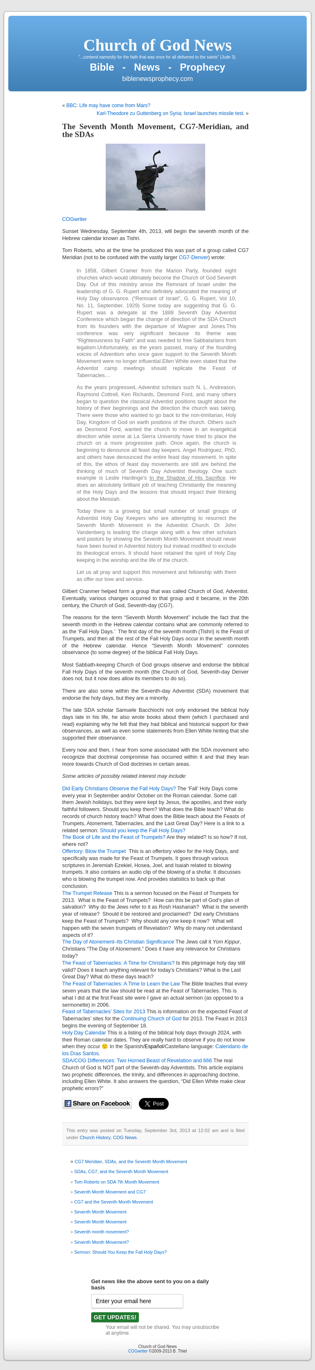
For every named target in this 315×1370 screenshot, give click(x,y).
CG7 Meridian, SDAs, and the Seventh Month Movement (131, 1161)
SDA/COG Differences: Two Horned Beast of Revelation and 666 (137, 1061)
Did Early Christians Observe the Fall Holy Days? (119, 789)
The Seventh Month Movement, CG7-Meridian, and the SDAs (155, 130)
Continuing (133, 1019)
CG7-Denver (193, 257)
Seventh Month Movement (100, 1211)
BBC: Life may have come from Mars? (108, 105)
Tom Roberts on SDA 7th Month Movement (116, 1181)
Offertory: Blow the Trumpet (94, 851)
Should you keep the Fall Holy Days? (143, 830)
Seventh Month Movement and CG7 (109, 1191)
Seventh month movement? (101, 1231)
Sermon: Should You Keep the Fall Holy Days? (120, 1252)
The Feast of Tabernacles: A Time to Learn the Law (121, 984)
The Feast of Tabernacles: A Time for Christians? (118, 963)
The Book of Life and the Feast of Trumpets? (113, 837)
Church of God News (157, 45)
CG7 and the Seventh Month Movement (113, 1201)
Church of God (164, 1019)
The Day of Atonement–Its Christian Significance (118, 942)
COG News (125, 1137)
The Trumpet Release (87, 893)
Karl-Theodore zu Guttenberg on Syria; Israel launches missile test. (171, 113)
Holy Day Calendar (84, 1033)
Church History (95, 1137)
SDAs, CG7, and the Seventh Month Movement (121, 1171)
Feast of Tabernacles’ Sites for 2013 (103, 1012)
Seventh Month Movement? (101, 1242)
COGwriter (74, 219)
